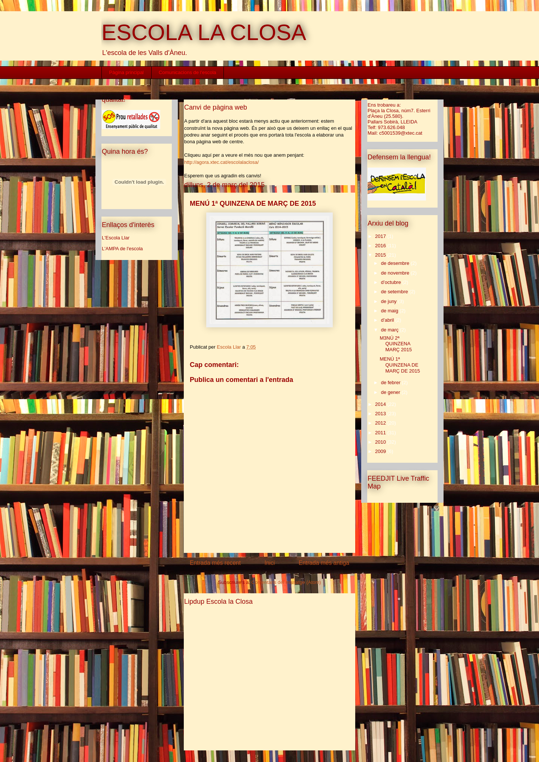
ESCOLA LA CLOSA (203, 32)
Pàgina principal (126, 72)
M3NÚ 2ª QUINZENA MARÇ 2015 (396, 343)
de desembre (396, 263)
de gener (391, 392)
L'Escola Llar (116, 238)
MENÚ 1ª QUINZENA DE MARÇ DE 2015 (400, 364)
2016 (381, 245)
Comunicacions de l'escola (187, 72)
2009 (381, 451)
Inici (270, 563)
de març (390, 330)
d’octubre (391, 282)
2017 (381, 236)
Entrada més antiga (324, 563)
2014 (381, 404)
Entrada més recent (215, 563)
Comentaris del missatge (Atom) (286, 582)
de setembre (395, 291)
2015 (381, 255)
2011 (381, 432)
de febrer (391, 382)
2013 (381, 413)
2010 (381, 442)
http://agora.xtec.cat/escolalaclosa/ (221, 162)
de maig (390, 310)
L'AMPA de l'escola (122, 248)
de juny (389, 301)
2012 (381, 423)
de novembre (396, 273)
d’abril (388, 320)
